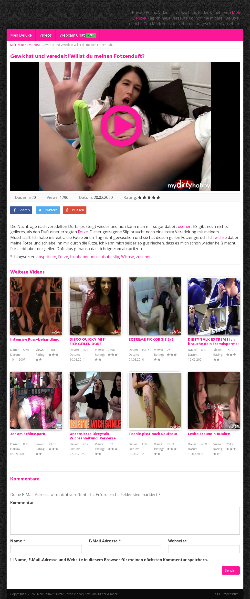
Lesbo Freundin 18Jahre (209, 434)
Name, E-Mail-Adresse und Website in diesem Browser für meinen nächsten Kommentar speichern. (111, 559)
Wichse (127, 256)
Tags (216, 594)
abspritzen (46, 256)
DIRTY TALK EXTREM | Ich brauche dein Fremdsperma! (213, 341)
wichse (221, 237)
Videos (46, 35)
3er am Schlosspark (27, 434)
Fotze (83, 231)
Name (16, 541)
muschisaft (101, 256)
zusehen (183, 226)
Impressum (231, 594)
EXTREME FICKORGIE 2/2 (151, 339)
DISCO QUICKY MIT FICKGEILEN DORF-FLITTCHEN (87, 344)
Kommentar (22, 502)
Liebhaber (79, 256)
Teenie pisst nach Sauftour (153, 434)
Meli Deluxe (21, 35)
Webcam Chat (78, 35)
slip (116, 256)
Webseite (177, 541)
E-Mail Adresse (103, 541)
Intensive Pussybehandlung (35, 339)
